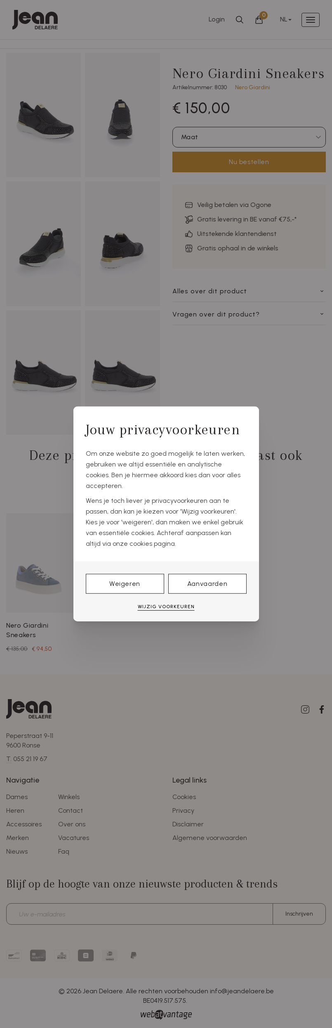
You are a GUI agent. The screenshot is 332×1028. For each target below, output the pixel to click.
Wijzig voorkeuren (166, 606)
